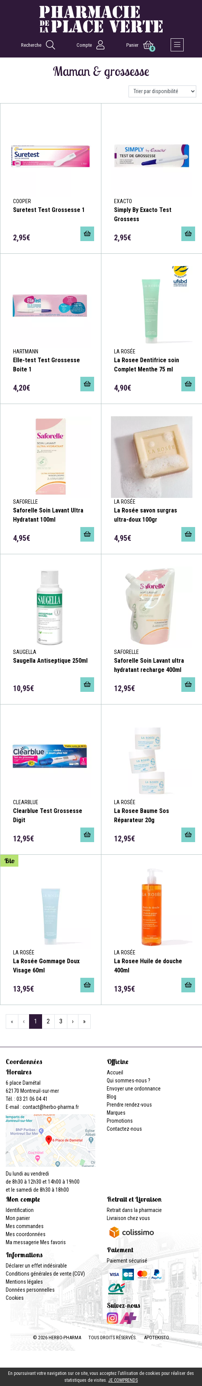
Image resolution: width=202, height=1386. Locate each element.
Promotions (120, 1121)
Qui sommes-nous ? (128, 1080)
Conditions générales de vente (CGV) (45, 1274)
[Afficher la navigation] (177, 44)
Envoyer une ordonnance (134, 1088)
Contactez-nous (124, 1129)
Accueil (115, 1072)
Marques (116, 1113)
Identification (20, 1210)
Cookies (15, 1298)
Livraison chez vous (128, 1218)
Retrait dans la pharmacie (134, 1210)
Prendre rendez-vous (129, 1105)
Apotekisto (156, 1337)
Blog (111, 1097)
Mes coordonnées (26, 1234)
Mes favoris (53, 1242)
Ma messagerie (22, 1242)
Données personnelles (30, 1290)
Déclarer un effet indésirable (36, 1266)
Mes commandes (25, 1226)
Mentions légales (24, 1282)
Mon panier (18, 1218)
